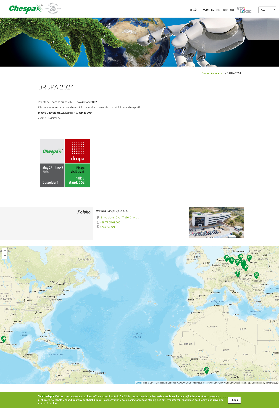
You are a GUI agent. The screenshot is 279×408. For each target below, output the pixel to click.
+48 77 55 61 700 (108, 222)
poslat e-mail (107, 227)
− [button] (5, 256)
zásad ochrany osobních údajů (83, 400)
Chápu (234, 400)
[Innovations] (244, 10)
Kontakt (228, 10)
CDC (218, 10)
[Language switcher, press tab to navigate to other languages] (267, 10)
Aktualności (218, 73)
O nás (195, 10)
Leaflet (138, 383)
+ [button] (5, 250)
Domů (205, 73)
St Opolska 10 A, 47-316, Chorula (117, 217)
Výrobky (208, 10)
